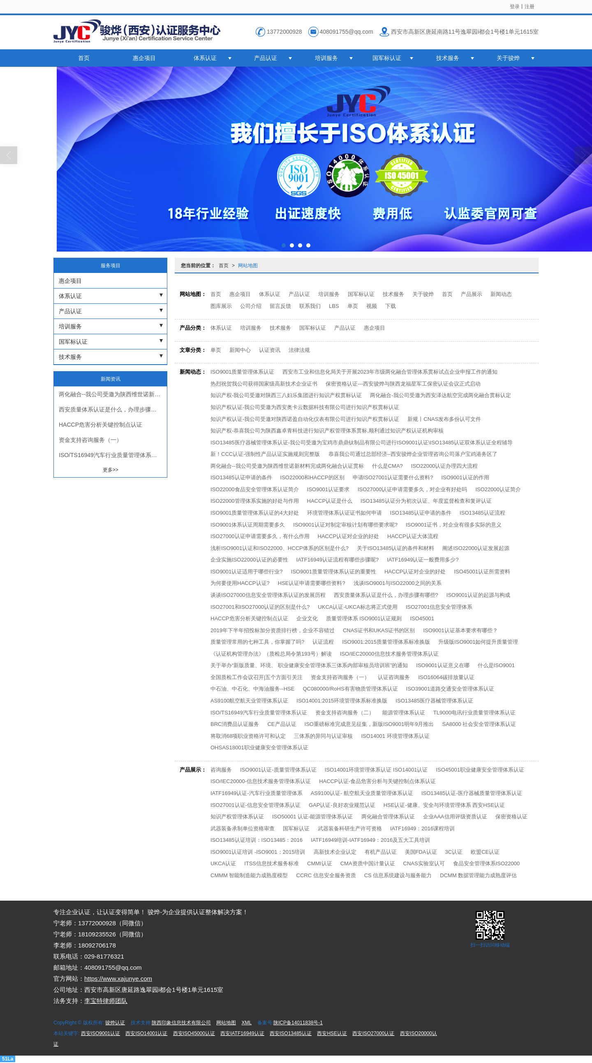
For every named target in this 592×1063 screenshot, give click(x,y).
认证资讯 (269, 350)
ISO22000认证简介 (498, 489)
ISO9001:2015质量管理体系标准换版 (386, 642)
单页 (352, 306)
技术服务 (447, 58)
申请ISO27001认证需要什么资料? (393, 477)
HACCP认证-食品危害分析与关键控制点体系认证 (377, 781)
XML (247, 1023)
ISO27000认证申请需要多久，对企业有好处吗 (412, 489)
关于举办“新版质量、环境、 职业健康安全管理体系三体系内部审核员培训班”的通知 (309, 665)
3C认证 (454, 852)
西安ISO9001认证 (100, 1033)
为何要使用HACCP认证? (240, 583)
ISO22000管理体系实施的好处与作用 (254, 501)
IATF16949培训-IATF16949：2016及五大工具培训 (370, 840)
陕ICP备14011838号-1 (298, 1023)
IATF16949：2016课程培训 (422, 828)
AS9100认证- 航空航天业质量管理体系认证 (362, 793)
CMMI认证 (319, 863)
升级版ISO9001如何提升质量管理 (478, 642)
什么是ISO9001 (496, 665)
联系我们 (310, 306)
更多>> (110, 470)
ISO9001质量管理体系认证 (242, 372)
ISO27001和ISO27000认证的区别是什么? (260, 607)
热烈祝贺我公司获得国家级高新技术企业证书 (263, 384)
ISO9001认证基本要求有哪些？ (460, 630)
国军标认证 (386, 58)
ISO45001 (422, 618)
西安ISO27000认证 (373, 1033)
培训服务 (326, 58)
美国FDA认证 (421, 852)
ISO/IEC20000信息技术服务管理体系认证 (389, 654)
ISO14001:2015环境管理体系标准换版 (341, 701)
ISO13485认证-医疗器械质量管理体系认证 (471, 793)
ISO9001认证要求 (328, 489)
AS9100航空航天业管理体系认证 (249, 701)
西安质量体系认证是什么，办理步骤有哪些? (386, 595)
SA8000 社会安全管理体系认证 (479, 724)
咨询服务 (221, 770)
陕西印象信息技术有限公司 (181, 1023)
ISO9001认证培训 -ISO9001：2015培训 (257, 852)
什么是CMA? (387, 466)
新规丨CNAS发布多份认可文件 (444, 419)
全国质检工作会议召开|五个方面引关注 (256, 677)
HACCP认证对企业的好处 (348, 536)
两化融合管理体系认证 (388, 816)
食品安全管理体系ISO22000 (486, 863)
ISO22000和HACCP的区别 (312, 477)
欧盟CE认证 (485, 852)
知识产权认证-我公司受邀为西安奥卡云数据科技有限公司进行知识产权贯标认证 (304, 407)
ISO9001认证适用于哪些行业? (246, 571)
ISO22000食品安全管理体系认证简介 (254, 489)
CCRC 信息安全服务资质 (326, 875)
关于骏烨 (508, 58)
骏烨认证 (115, 1023)
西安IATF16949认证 (242, 1033)
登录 (515, 6)
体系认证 (205, 58)
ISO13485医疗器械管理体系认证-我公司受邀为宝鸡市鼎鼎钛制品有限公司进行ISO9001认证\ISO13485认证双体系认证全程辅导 (361, 442)
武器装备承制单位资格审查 (242, 828)
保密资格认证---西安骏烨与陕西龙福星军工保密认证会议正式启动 (403, 384)
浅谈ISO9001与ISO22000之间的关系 (398, 583)
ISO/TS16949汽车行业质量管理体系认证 (258, 712)
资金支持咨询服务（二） (344, 712)
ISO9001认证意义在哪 (442, 665)
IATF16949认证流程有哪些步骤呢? (337, 560)
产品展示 (471, 294)
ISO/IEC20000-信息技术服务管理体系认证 (260, 781)
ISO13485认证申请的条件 (241, 477)
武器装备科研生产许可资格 (350, 828)
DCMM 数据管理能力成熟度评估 (478, 875)
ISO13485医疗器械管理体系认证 (434, 701)
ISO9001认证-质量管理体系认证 (278, 770)
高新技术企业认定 (335, 852)
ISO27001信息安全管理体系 (439, 607)
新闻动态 (501, 294)
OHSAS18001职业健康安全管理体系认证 (259, 747)
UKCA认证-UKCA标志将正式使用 (358, 607)
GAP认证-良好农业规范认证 (342, 805)
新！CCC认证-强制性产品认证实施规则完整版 (265, 454)
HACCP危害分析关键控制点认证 (249, 618)
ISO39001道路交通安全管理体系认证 (450, 689)
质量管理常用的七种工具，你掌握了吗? (257, 642)
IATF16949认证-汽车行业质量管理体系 (256, 793)
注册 (529, 6)
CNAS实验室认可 (424, 863)
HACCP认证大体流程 (412, 536)
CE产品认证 (281, 724)
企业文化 (307, 618)
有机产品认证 (381, 852)
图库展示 (221, 306)
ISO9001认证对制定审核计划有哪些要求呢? (345, 525)
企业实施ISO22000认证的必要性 (249, 560)
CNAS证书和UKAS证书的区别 (379, 630)
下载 (390, 306)
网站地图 (248, 265)
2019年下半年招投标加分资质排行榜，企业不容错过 (272, 630)
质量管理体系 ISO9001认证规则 (364, 618)
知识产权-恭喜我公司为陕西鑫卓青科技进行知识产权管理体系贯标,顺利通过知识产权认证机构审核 (327, 431)
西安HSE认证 (332, 1033)
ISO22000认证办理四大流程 (444, 466)
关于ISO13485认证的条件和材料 (396, 548)
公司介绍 (250, 306)
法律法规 (299, 350)
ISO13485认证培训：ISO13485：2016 (256, 840)
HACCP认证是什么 (330, 501)
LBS (334, 306)
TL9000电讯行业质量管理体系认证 (474, 712)
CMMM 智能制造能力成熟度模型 (249, 875)
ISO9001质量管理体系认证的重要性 (333, 571)
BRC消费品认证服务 (234, 724)
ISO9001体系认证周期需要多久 (247, 525)
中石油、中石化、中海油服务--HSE (252, 689)
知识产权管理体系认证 (237, 816)
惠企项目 (144, 58)
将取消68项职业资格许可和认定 (248, 736)
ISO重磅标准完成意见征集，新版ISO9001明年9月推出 (369, 724)
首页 (84, 58)
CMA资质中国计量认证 (367, 863)
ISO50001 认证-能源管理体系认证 (312, 816)
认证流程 (323, 642)
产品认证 (265, 58)
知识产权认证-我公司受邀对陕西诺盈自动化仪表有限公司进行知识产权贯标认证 (304, 419)
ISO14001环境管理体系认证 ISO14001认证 (376, 770)
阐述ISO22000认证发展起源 (475, 548)
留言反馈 (280, 306)
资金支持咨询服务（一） (340, 677)
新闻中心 (240, 350)
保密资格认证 (511, 816)
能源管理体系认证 (403, 712)
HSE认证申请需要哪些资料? (311, 583)
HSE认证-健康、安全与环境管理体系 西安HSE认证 (444, 805)
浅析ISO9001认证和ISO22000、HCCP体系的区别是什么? (279, 548)
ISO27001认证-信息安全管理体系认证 (255, 805)
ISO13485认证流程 (482, 513)
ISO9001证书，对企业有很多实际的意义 (454, 525)
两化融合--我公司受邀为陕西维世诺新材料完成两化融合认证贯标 (287, 466)
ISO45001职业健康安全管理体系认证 (480, 770)
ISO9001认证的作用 (465, 477)
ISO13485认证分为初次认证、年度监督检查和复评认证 (426, 501)
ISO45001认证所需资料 (482, 571)
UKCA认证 (223, 863)
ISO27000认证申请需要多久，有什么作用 (260, 536)
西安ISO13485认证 (291, 1033)
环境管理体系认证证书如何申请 (344, 513)
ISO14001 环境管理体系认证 (395, 736)
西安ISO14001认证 (146, 1033)
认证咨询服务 (394, 677)
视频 (371, 306)
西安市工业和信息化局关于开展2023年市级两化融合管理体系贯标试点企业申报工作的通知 (389, 372)
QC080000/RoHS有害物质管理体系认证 (350, 689)
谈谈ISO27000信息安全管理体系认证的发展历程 (268, 595)
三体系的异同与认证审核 (323, 736)
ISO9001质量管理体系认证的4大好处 (254, 513)
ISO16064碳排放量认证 (446, 677)
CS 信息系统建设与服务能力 (398, 875)
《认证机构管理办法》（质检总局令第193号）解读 (271, 654)
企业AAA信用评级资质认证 (455, 816)
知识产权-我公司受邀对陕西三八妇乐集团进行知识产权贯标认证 (286, 395)
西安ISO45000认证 (194, 1033)
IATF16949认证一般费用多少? (423, 560)
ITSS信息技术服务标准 (271, 863)
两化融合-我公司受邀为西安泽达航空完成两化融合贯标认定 (440, 395)
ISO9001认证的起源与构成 (478, 595)
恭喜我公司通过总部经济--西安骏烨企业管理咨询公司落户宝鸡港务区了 (413, 454)
